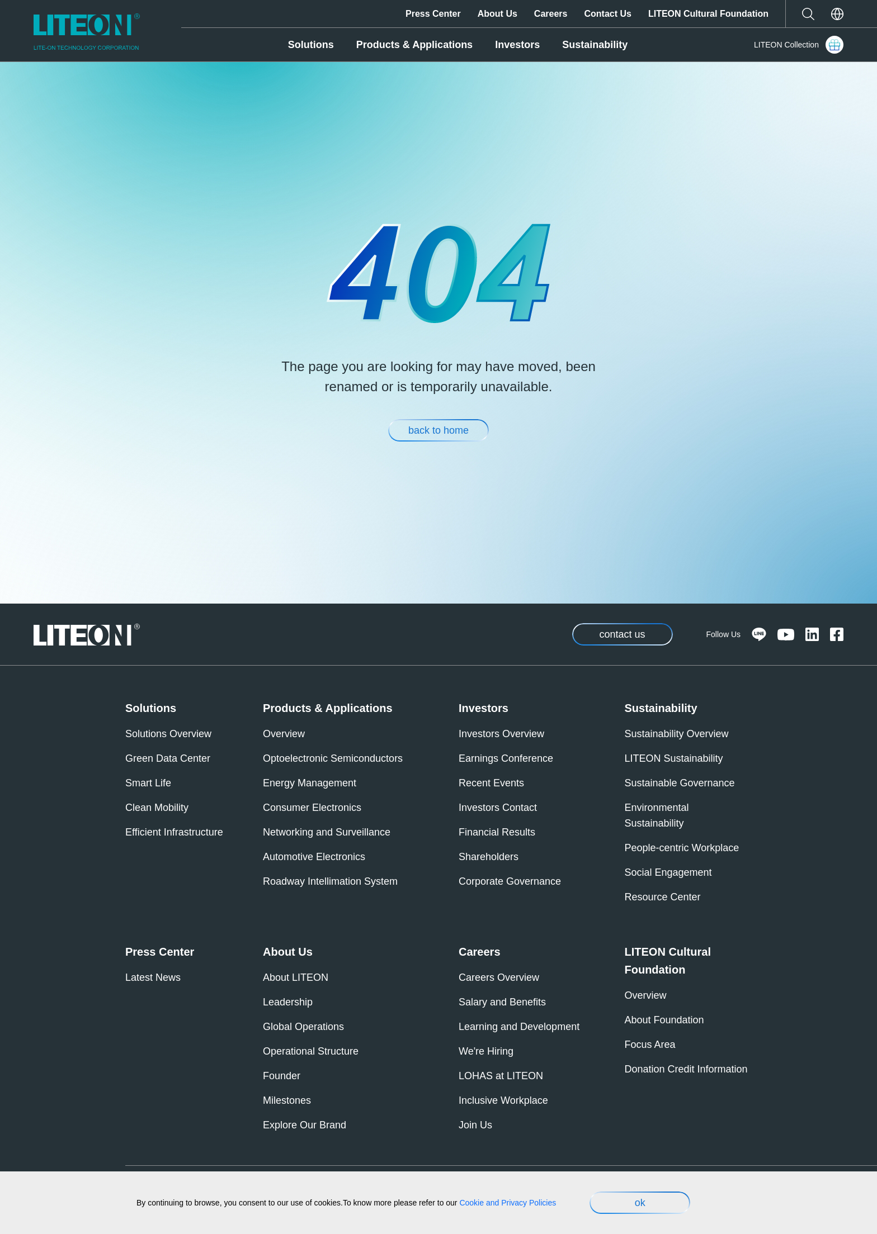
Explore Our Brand (304, 1125)
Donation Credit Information (686, 1069)
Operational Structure (311, 1051)
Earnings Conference (506, 758)
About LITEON (295, 977)
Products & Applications (414, 44)
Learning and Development (519, 1026)
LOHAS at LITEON (501, 1075)
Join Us (475, 1125)
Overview (284, 733)
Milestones (287, 1100)
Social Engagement (668, 872)
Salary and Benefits (502, 1002)
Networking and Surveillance (326, 832)
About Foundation (664, 1020)
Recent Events (491, 783)
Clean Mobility (156, 807)
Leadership (288, 1002)
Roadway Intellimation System (330, 881)
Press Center (433, 13)
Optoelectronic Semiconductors (333, 758)
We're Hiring (486, 1051)
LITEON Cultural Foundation (708, 13)
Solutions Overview (168, 733)
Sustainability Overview (677, 733)
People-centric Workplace (682, 847)
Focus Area (650, 1044)
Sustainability (595, 44)
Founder (281, 1075)
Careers (551, 13)
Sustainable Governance (680, 783)
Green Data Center (167, 758)
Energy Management (309, 783)
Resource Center (663, 897)
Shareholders (488, 856)
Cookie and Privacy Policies (507, 1202)
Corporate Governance (510, 881)
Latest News (153, 977)
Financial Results (497, 832)
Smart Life (148, 783)
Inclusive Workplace (503, 1100)
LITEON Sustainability (674, 758)
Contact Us (607, 13)
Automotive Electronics (314, 856)
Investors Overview (501, 733)
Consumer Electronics (312, 807)
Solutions (311, 44)
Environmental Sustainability (657, 815)
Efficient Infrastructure (174, 832)
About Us (497, 13)
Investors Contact (498, 807)
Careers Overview (499, 977)
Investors (517, 44)
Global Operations (303, 1026)
